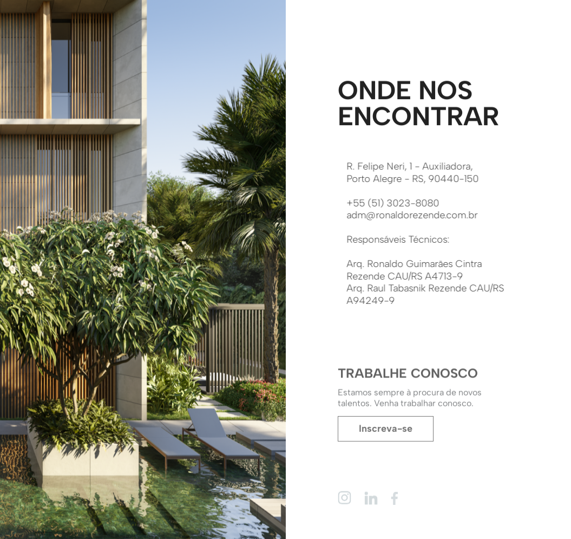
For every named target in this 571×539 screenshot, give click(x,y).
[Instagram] (344, 497)
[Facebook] (397, 498)
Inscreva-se (385, 430)
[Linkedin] (371, 497)
